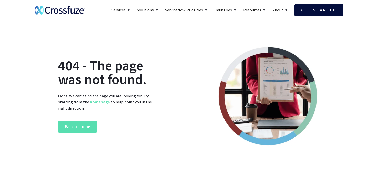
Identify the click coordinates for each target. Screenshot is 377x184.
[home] (60, 10)
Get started (319, 10)
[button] (121, 10)
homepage (99, 102)
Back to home (77, 127)
